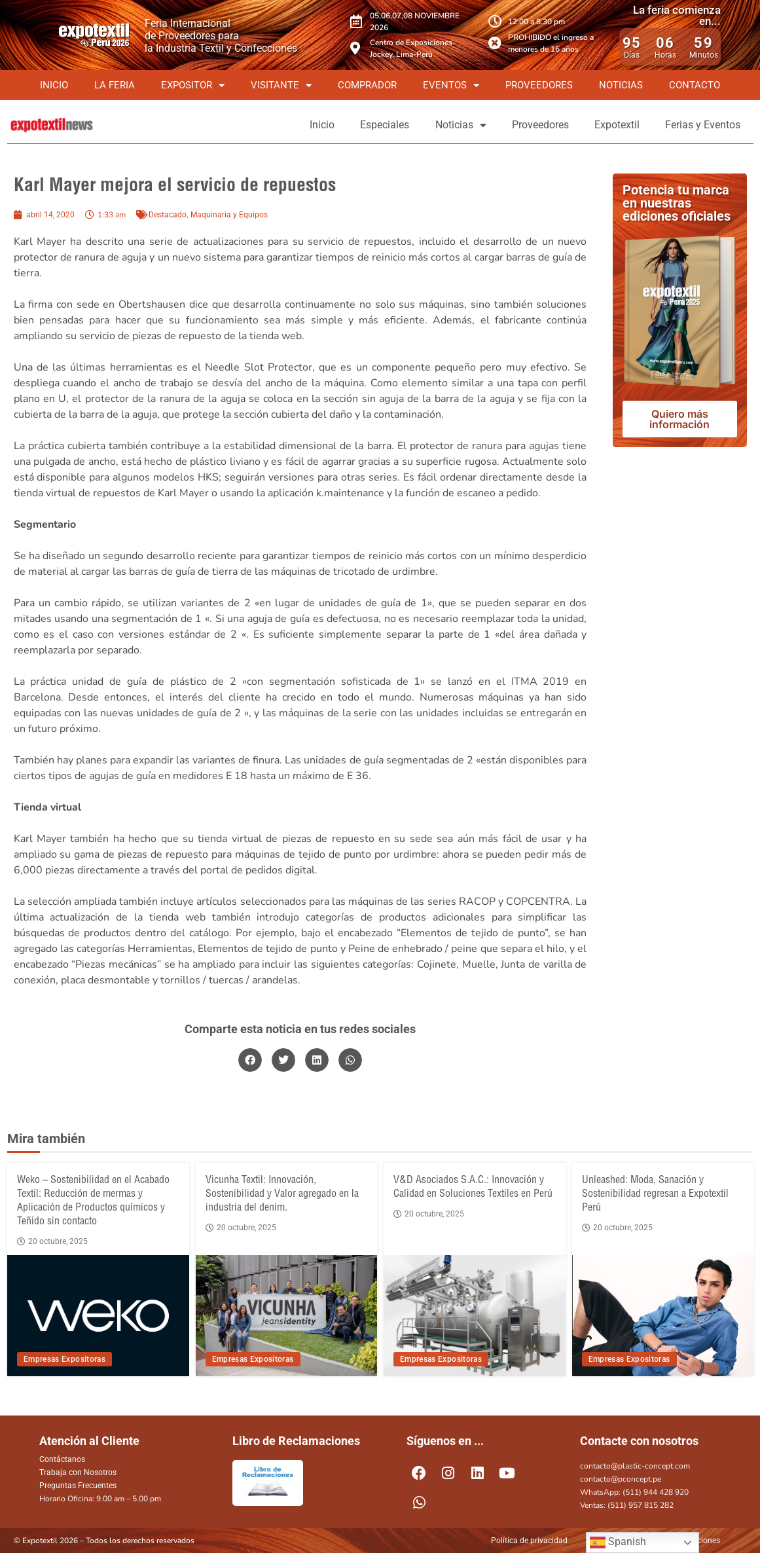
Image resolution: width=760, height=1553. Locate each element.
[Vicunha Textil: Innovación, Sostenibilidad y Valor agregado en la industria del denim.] (286, 1315)
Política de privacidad (529, 1540)
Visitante (281, 85)
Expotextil (616, 125)
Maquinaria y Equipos (229, 214)
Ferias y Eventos (702, 125)
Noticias (621, 85)
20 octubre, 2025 (52, 1241)
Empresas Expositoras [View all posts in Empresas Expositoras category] (64, 1359)
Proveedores (539, 85)
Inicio (54, 85)
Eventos (451, 85)
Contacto (694, 85)
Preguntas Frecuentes (78, 1485)
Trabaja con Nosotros (78, 1472)
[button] (250, 1060)
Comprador (367, 85)
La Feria (114, 85)
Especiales (382, 125)
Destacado (168, 214)
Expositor (193, 85)
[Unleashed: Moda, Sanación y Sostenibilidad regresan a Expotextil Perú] (662, 1315)
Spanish (618, 1542)
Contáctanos (62, 1459)
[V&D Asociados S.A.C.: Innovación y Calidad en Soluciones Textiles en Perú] (475, 1315)
